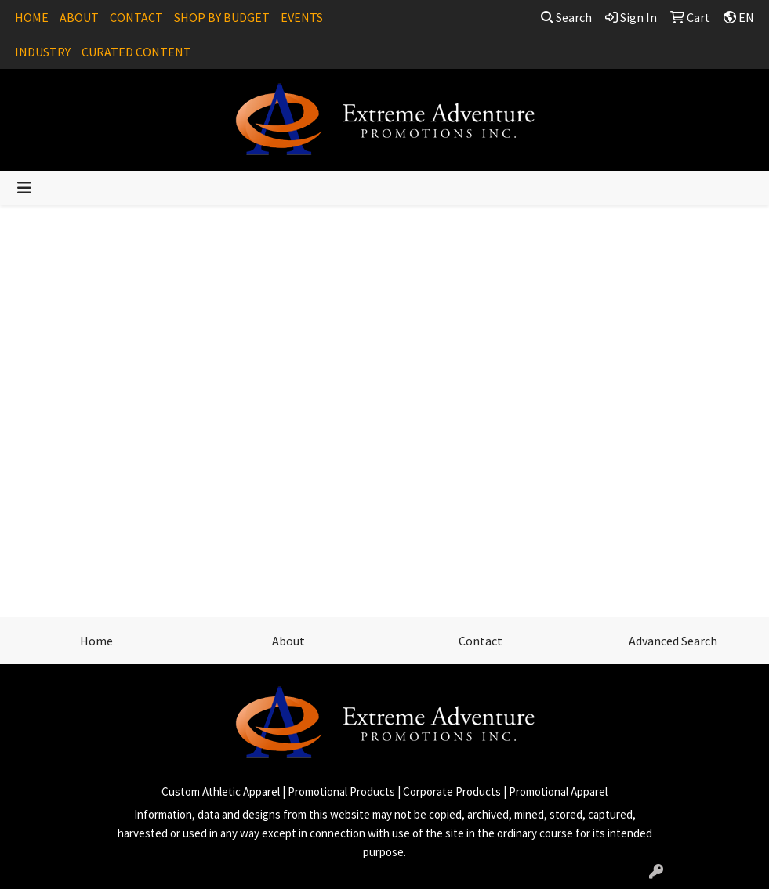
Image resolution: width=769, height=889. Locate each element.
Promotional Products (341, 791)
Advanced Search (673, 641)
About (288, 641)
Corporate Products (452, 791)
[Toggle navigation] (24, 188)
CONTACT (136, 17)
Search (566, 17)
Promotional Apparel (558, 791)
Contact (480, 641)
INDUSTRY (43, 52)
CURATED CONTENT (136, 52)
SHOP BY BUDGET (222, 17)
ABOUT (79, 17)
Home (96, 641)
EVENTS (302, 17)
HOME (32, 17)
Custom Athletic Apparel (220, 791)
